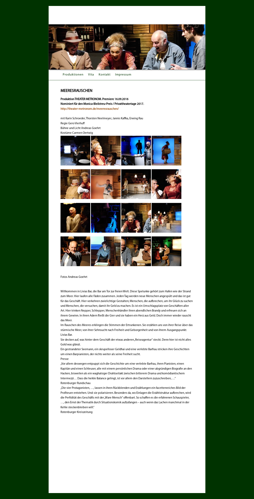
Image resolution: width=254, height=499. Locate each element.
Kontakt (105, 74)
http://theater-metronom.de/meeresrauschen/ (90, 109)
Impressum (123, 74)
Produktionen (73, 74)
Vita (91, 74)
